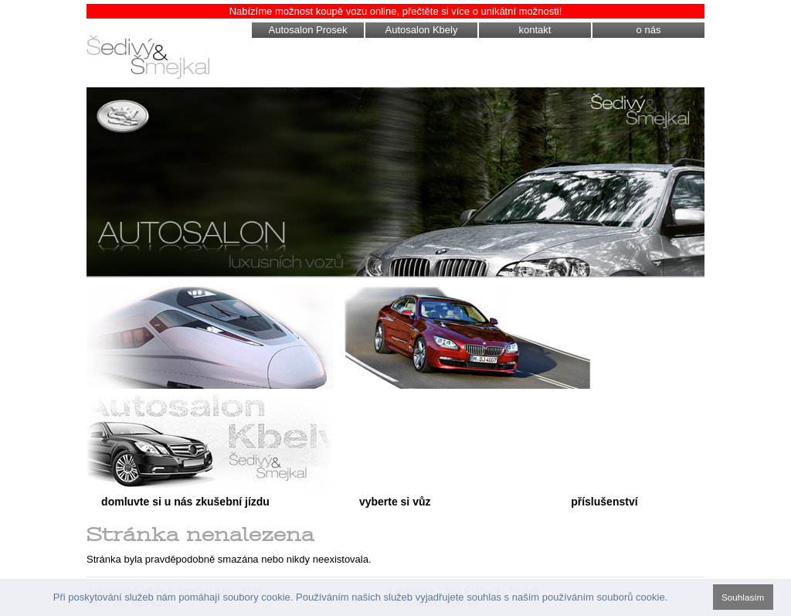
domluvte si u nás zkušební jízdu (185, 501)
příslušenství (604, 501)
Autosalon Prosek (308, 30)
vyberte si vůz (395, 501)
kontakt (535, 30)
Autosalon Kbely (421, 30)
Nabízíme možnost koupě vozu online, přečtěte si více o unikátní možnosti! (395, 11)
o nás (649, 30)
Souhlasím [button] (742, 597)
